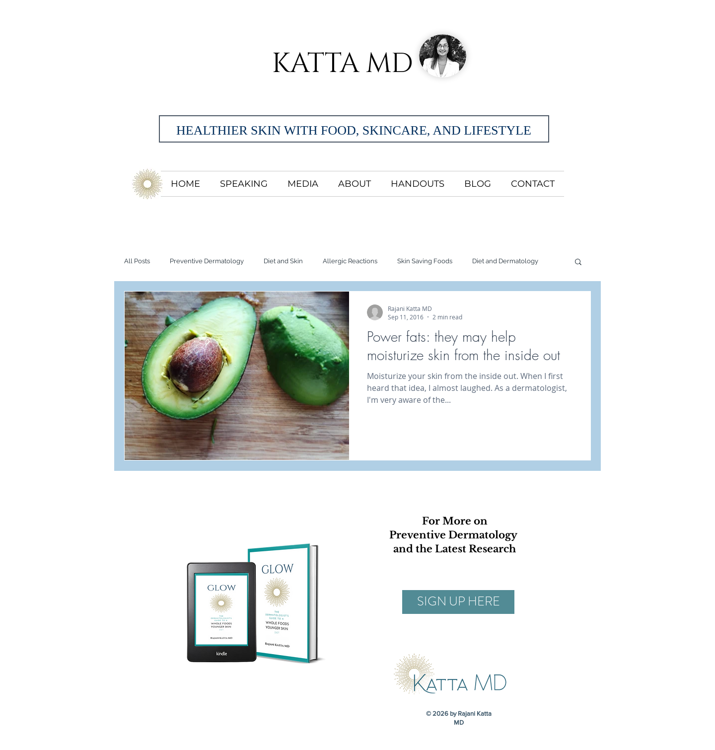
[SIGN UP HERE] (458, 602)
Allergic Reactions (350, 261)
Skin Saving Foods (424, 261)
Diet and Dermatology (505, 261)
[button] (578, 262)
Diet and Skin (283, 261)
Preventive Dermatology (207, 261)
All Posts (137, 261)
